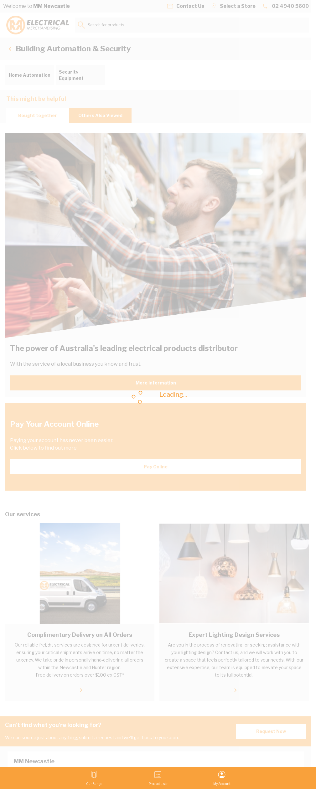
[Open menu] (94, 778)
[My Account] (222, 778)
